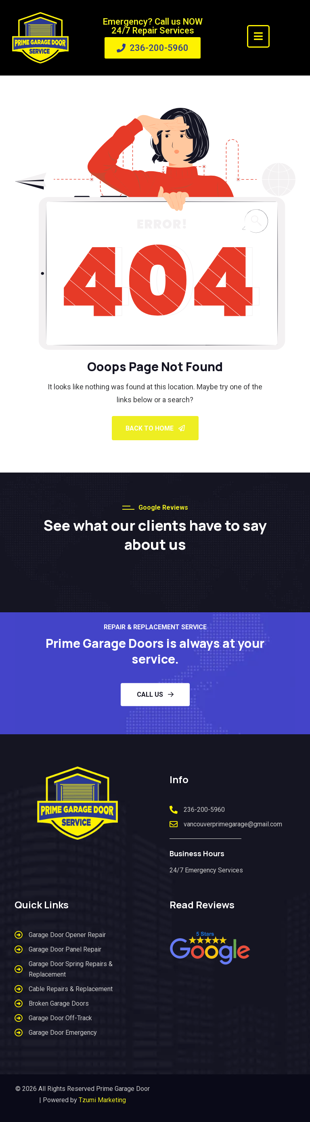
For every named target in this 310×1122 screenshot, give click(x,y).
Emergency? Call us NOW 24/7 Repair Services (153, 26)
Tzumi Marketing (102, 1100)
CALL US (155, 694)
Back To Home (155, 428)
